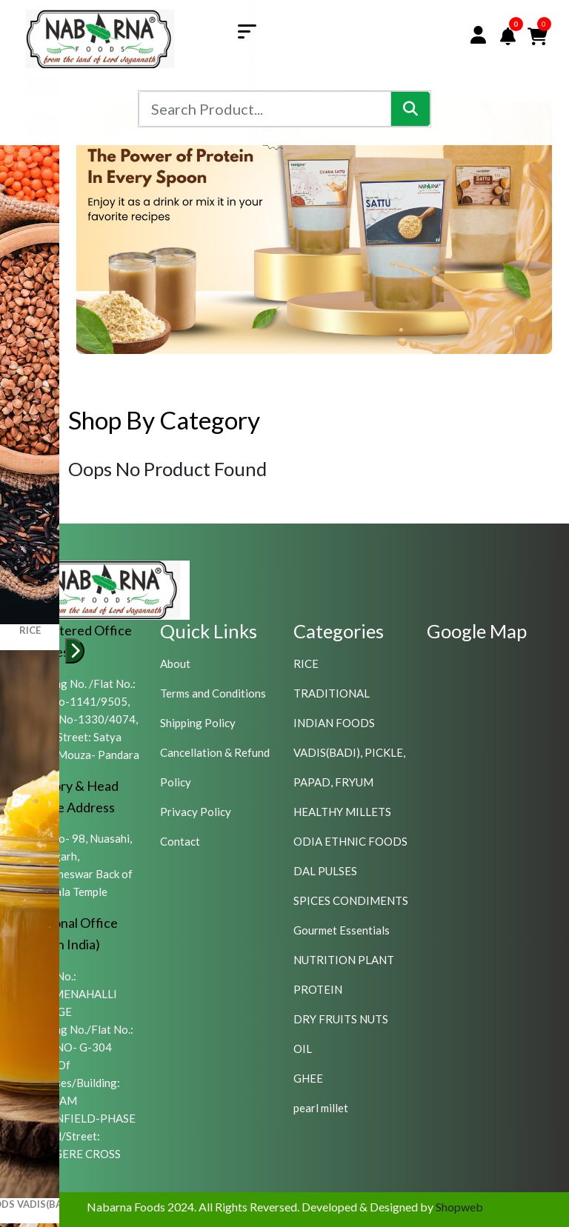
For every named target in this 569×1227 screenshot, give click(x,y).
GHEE (308, 1078)
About (175, 663)
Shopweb (459, 1207)
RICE (306, 663)
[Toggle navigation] (252, 30)
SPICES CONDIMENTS (350, 900)
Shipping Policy (198, 722)
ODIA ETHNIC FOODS (350, 841)
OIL (302, 1048)
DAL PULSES (325, 870)
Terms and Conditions (213, 693)
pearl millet (320, 1107)
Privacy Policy (195, 811)
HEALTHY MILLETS (342, 811)
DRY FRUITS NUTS (340, 1019)
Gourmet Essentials (341, 930)
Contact (180, 841)
